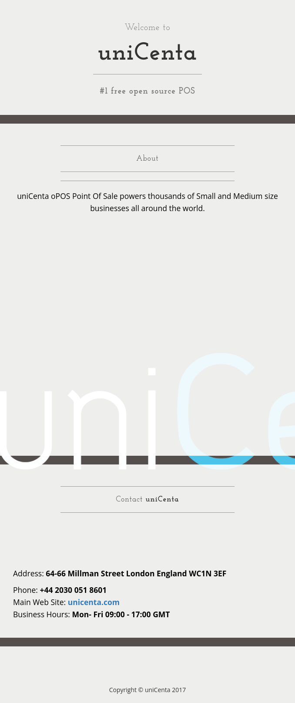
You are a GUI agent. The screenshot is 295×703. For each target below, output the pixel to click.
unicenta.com (94, 602)
